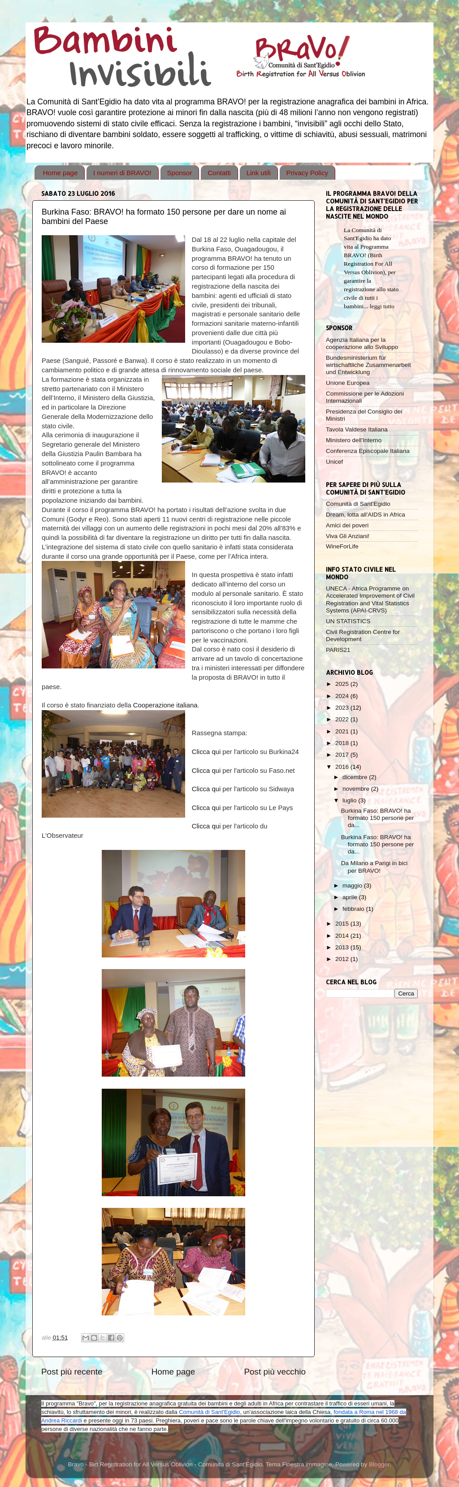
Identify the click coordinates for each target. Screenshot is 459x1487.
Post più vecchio (275, 1371)
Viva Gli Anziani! (347, 536)
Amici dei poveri (347, 525)
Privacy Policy (307, 173)
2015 (343, 923)
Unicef (334, 461)
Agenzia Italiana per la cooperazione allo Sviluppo (362, 343)
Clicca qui (206, 751)
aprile (350, 897)
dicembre (355, 777)
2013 (343, 947)
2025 (343, 684)
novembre (356, 788)
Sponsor (179, 173)
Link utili (259, 173)
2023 (343, 707)
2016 (343, 766)
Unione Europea (348, 382)
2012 (343, 959)
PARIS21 (338, 650)
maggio (353, 885)
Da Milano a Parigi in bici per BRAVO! (374, 867)
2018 (343, 743)
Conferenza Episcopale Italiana (368, 451)
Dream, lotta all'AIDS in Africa (365, 514)
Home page (60, 173)
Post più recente (72, 1371)
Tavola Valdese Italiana (357, 429)
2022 (343, 719)
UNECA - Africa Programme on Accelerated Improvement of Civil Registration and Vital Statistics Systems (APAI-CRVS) (370, 599)
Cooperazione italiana (165, 705)
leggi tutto (382, 306)
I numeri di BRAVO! (122, 173)
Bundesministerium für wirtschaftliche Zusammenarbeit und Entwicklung (368, 364)
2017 (343, 754)
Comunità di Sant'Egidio (358, 503)
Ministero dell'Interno (353, 440)
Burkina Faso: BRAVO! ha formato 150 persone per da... (377, 817)
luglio (350, 800)
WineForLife (342, 546)
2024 (343, 696)
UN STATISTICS (348, 621)
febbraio (354, 908)
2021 (343, 731)
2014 (343, 935)
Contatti (219, 173)
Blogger (379, 1464)
